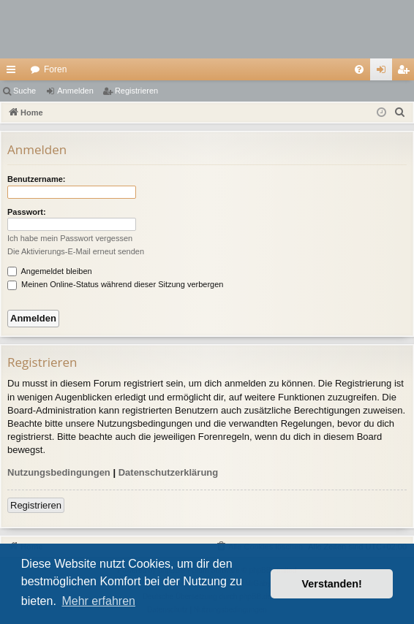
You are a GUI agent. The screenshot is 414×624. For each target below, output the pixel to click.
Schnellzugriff (14, 72)
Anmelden (75, 90)
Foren (55, 69)
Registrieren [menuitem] (406, 72)
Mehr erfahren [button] (98, 601)
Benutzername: (36, 179)
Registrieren (136, 90)
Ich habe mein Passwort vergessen (69, 238)
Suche (24, 90)
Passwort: (26, 212)
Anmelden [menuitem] (384, 72)
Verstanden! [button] (332, 584)
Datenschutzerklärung (168, 472)
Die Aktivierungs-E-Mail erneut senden (75, 251)
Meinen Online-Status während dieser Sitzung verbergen (115, 284)
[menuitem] (359, 69)
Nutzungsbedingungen (58, 472)
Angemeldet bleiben (49, 271)
